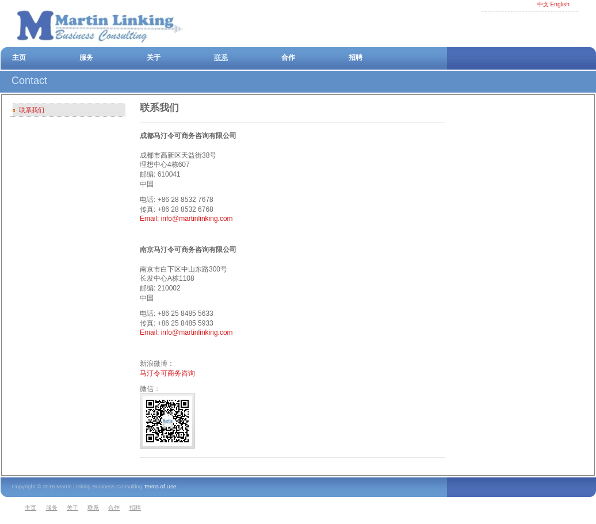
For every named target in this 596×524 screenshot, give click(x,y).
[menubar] (84, 508)
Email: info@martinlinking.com (186, 219)
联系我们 (31, 109)
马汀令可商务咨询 (167, 373)
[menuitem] (33, 508)
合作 (288, 57)
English (560, 4)
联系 (221, 57)
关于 (154, 57)
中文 (543, 4)
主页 (19, 57)
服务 (86, 57)
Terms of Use (160, 486)
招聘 (355, 57)
